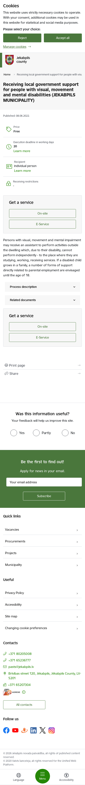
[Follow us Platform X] (42, 730)
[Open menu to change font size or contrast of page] (66, 777)
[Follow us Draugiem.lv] (24, 730)
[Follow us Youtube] (15, 730)
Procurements (15, 541)
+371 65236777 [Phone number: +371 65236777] (19, 660)
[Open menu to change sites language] (18, 777)
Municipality (13, 565)
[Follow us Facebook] (6, 730)
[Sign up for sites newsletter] (44, 496)
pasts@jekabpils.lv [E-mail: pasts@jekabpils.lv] (21, 667)
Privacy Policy (14, 593)
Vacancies (12, 530)
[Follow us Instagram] (52, 730)
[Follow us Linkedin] (33, 730)
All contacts (24, 705)
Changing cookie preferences (26, 628)
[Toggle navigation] (42, 776)
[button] (21, 151)
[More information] (23, 692)
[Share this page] (42, 374)
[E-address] (11, 692)
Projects (10, 553)
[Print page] (42, 365)
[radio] (17, 432)
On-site (43, 213)
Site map (11, 616)
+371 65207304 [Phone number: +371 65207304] (19, 685)
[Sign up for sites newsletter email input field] (44, 482)
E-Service (42, 224)
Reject (22, 38)
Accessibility (13, 605)
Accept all (62, 38)
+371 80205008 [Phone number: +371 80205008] (20, 654)
